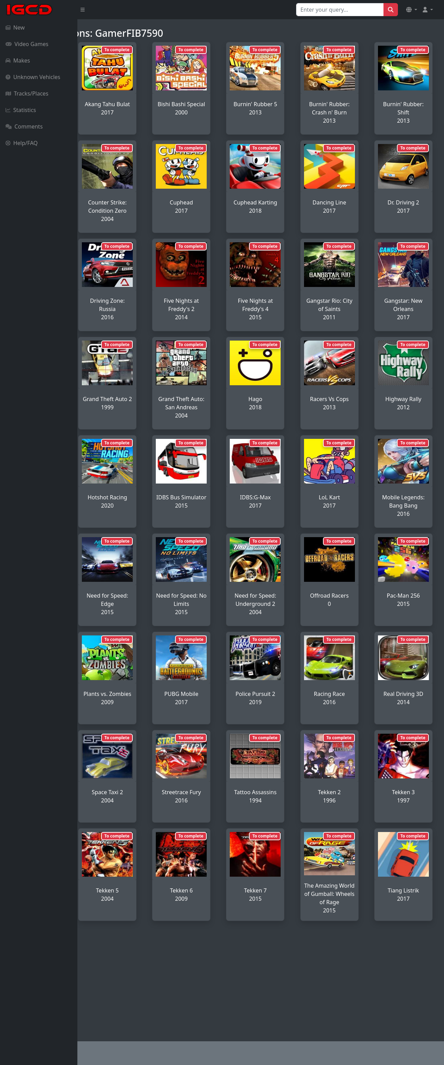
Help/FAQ (22, 143)
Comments (24, 126)
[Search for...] (340, 9)
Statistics (21, 110)
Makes (18, 60)
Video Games (27, 44)
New (15, 27)
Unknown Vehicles (33, 77)
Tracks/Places (27, 93)
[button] (411, 9)
